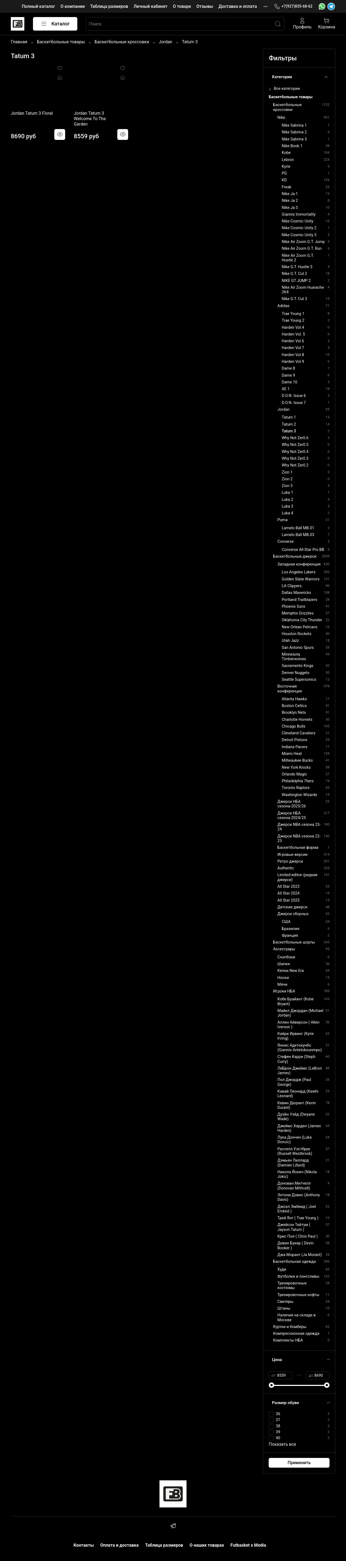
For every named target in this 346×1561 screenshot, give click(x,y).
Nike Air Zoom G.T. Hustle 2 (298, 257)
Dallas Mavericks (296, 592)
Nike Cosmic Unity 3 (299, 235)
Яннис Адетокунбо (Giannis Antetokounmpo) (299, 1047)
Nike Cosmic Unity (297, 221)
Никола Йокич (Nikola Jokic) (297, 1174)
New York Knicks (296, 767)
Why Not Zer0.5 (295, 444)
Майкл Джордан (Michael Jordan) (300, 1013)
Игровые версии (292, 854)
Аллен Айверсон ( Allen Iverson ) (298, 1024)
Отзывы (204, 6)
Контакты (84, 1545)
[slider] (271, 1385)
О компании (73, 6)
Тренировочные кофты (298, 1295)
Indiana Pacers (294, 747)
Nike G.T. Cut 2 (294, 273)
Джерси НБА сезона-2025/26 (291, 804)
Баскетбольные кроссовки (122, 41)
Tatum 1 (289, 417)
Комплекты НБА (288, 1340)
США (286, 921)
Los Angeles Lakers (298, 572)
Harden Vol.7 (293, 348)
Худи (281, 1269)
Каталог (55, 24)
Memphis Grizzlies (298, 613)
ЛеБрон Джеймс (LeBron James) (299, 1070)
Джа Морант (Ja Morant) (299, 1255)
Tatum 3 (289, 431)
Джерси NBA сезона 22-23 (299, 838)
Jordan (165, 41)
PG (284, 173)
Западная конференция (299, 564)
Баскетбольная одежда (294, 1261)
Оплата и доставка (119, 1545)
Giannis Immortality (298, 214)
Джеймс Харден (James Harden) (299, 1128)
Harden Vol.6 (293, 341)
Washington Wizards (299, 795)
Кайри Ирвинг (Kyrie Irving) (295, 1036)
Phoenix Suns (293, 606)
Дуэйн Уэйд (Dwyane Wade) (296, 1116)
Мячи (282, 984)
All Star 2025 (288, 900)
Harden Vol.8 (293, 355)
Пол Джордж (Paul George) (294, 1082)
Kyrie (286, 166)
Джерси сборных (292, 914)
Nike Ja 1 (290, 194)
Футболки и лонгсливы (298, 1276)
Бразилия (290, 928)
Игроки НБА (284, 991)
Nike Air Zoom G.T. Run (301, 248)
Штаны (283, 1308)
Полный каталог (38, 6)
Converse (285, 541)
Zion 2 (287, 479)
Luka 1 (287, 492)
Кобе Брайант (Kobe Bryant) (295, 1001)
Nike (281, 117)
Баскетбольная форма (297, 847)
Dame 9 (288, 375)
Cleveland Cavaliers (298, 733)
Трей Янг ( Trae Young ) (297, 1218)
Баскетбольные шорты (294, 942)
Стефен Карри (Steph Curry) (296, 1059)
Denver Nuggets (295, 673)
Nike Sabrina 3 (294, 139)
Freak (286, 187)
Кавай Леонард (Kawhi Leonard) (297, 1093)
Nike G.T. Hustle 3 (297, 267)
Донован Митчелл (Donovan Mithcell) (294, 1185)
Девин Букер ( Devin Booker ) (295, 1245)
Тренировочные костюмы (292, 1285)
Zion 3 (287, 486)
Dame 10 (289, 382)
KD (284, 180)
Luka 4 (287, 513)
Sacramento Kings (297, 665)
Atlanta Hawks (294, 699)
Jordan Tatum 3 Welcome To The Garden (90, 119)
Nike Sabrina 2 (294, 132)
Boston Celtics (294, 706)
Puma (282, 520)
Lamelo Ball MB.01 (298, 528)
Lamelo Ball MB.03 (298, 535)
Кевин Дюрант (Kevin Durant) (296, 1105)
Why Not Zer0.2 (295, 465)
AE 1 (286, 389)
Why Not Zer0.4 (295, 451)
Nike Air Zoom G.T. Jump (303, 241)
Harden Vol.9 (293, 361)
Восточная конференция (289, 688)
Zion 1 (287, 472)
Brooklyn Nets (294, 712)
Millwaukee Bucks (297, 760)
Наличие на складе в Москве (296, 1317)
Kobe (286, 152)
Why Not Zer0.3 (295, 458)
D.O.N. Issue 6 (294, 395)
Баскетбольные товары (61, 41)
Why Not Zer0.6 (295, 438)
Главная (19, 41)
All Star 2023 (288, 886)
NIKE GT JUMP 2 (296, 280)
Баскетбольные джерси (295, 556)
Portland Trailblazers (299, 599)
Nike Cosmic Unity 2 (299, 228)
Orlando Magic (294, 774)
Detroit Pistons (294, 740)
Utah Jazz (290, 640)
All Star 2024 (288, 893)
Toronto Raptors (296, 788)
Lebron (288, 159)
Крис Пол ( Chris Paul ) (297, 1236)
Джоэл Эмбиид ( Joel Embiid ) (296, 1209)
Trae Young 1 (293, 313)
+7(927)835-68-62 (293, 6)
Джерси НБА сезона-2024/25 (291, 815)
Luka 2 (287, 499)
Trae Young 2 (293, 320)
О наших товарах (206, 1545)
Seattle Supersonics (299, 679)
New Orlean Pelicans (299, 627)
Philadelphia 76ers (298, 781)
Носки (283, 977)
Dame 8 (288, 368)
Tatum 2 (289, 424)
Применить (299, 1462)
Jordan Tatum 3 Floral (32, 113)
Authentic (285, 868)
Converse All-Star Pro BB (303, 549)
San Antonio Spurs (298, 647)
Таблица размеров (109, 6)
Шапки (283, 964)
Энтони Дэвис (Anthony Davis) (298, 1197)
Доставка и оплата (237, 6)
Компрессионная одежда (296, 1333)
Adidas (283, 306)
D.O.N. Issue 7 (294, 402)
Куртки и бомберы (289, 1327)
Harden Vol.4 (293, 327)
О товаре (182, 6)
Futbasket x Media (248, 1545)
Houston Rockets (296, 634)
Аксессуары (284, 949)
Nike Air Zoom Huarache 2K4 (303, 289)
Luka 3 (287, 506)
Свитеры (285, 1301)
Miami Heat (292, 753)
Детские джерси (292, 907)
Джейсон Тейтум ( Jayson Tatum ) (293, 1227)
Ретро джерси (290, 861)
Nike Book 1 (292, 146)
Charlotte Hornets (297, 719)
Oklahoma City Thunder (302, 620)
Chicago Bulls (293, 726)
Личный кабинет (150, 6)
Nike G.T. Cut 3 (294, 299)
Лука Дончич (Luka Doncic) (294, 1139)
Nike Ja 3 (290, 207)
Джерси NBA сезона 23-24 (299, 827)
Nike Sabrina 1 (294, 125)
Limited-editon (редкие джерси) (297, 877)
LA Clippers (291, 586)
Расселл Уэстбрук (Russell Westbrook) (294, 1151)
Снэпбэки (286, 957)
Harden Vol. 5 (293, 334)
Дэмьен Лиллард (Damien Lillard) (293, 1162)
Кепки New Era (290, 970)
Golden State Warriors (301, 579)
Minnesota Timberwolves (294, 656)
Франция (290, 935)
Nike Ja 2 (290, 200)
